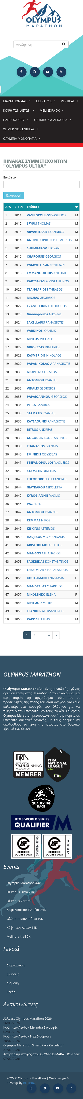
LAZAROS (38, 405)
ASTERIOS (41, 528)
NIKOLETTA (44, 487)
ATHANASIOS (43, 553)
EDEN (34, 504)
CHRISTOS (42, 372)
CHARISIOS (44, 586)
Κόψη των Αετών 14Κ (22, 927)
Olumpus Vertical (19, 901)
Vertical (68, 102)
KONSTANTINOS (48, 281)
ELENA (41, 594)
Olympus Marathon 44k (24, 883)
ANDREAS (39, 429)
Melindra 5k (50, 111)
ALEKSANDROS (45, 611)
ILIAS (38, 619)
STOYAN (43, 248)
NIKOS (38, 520)
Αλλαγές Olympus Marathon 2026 (27, 1018)
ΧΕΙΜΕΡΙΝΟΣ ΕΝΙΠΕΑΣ (19, 130)
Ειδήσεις (13, 974)
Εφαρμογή (13, 195)
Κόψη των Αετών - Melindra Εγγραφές (30, 1027)
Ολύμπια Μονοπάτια (20, 139)
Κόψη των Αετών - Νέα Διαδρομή (27, 1036)
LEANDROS (45, 232)
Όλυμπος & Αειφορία (51, 121)
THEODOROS (47, 306)
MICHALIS (40, 339)
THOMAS (38, 223)
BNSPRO (29, 1083)
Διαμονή (13, 983)
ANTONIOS (48, 273)
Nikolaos (44, 314)
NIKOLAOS (44, 355)
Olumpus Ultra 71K (20, 892)
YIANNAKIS (46, 537)
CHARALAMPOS (47, 570)
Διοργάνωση (16, 965)
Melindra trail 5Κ (19, 936)
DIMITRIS (41, 471)
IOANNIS (41, 330)
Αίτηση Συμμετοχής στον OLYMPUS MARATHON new (41, 1054)
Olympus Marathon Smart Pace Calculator (33, 1045)
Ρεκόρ (11, 992)
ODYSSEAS (42, 454)
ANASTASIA (45, 578)
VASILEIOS (46, 215)
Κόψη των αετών (17, 111)
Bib (18, 207)
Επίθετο (9, 177)
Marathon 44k (16, 102)
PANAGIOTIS (45, 322)
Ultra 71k (45, 102)
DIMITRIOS (49, 240)
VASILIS (43, 495)
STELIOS (44, 545)
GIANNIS (42, 446)
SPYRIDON (46, 264)
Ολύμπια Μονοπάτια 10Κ (25, 919)
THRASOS (45, 289)
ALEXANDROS (47, 479)
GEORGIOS (44, 256)
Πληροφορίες (15, 121)
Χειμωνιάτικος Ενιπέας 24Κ (26, 910)
